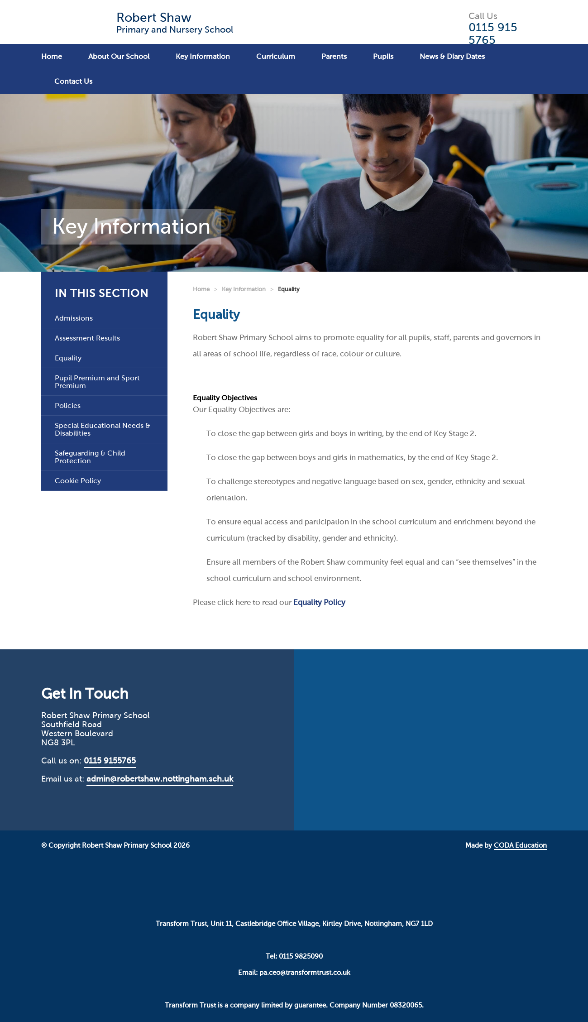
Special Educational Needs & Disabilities (102, 429)
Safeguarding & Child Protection (90, 457)
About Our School (118, 56)
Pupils (383, 56)
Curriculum (275, 56)
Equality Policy (319, 602)
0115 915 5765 (492, 33)
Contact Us (73, 81)
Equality (68, 358)
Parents (334, 56)
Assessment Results (87, 338)
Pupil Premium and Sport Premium (97, 381)
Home (51, 56)
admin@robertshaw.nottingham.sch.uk (159, 778)
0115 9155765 (110, 760)
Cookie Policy (78, 481)
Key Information (203, 56)
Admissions (74, 318)
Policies (68, 405)
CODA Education (520, 845)
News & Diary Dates (452, 56)
